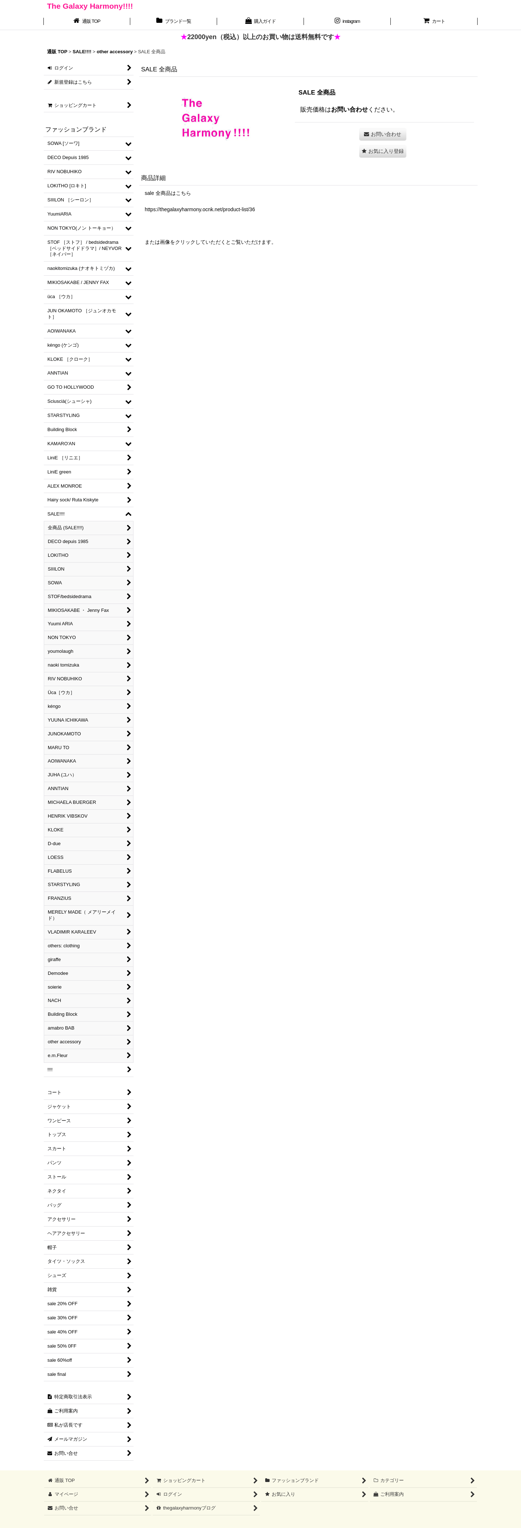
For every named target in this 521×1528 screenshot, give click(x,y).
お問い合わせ (349, 109)
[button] (382, 151)
